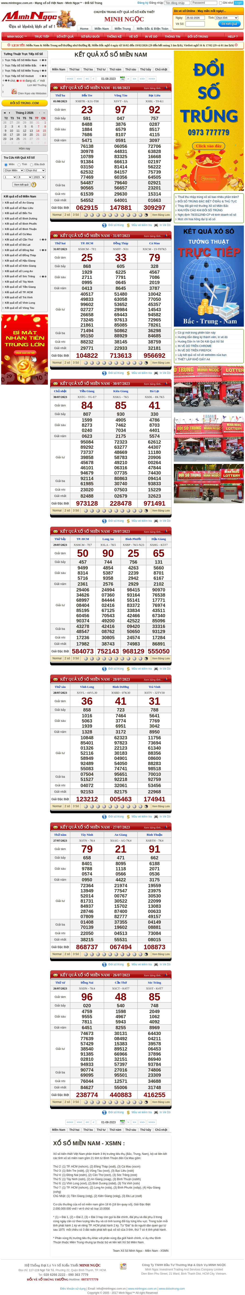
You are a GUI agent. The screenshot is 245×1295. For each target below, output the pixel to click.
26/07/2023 (121, 975)
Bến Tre (87, 95)
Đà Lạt (154, 391)
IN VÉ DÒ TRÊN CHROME (195, 346)
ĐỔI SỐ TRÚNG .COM (24, 103)
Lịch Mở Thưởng (36, 85)
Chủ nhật (60, 391)
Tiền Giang (87, 391)
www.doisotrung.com (172, 1288)
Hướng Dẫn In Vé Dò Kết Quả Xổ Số (201, 341)
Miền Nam (101, 28)
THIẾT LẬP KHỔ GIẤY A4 (194, 359)
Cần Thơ (121, 982)
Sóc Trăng (154, 982)
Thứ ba (60, 95)
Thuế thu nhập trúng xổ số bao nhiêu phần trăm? (208, 197)
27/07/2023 (121, 827)
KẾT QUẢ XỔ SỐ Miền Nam (85, 88)
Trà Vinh (154, 687)
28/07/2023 (121, 679)
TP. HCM (87, 243)
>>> (142, 78)
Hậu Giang (158, 539)
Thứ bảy (60, 539)
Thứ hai (60, 243)
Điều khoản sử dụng (73, 1288)
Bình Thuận (154, 834)
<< (87, 78)
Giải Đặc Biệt (60, 207)
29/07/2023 (121, 531)
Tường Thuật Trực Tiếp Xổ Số (23, 54)
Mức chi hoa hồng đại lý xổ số (196, 219)
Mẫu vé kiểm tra (139, 225)
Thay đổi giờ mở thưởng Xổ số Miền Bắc (203, 206)
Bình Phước (133, 539)
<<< (79, 78)
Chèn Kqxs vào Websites (28, 91)
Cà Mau (154, 243)
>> (134, 78)
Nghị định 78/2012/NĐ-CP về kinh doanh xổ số (207, 214)
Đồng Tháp (120, 243)
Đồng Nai (87, 982)
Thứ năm (60, 834)
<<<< (70, 78)
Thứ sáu (60, 687)
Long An (108, 539)
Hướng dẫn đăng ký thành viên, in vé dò (203, 337)
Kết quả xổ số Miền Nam (20, 196)
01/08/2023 (121, 88)
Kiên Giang (120, 391)
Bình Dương (120, 687)
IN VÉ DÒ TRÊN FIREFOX (194, 350)
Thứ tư (60, 982)
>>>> (151, 78)
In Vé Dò (162, 225)
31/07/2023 (121, 236)
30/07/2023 (121, 384)
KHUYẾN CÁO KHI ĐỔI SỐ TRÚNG (200, 210)
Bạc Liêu (154, 95)
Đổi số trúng (113, 225)
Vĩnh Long (87, 687)
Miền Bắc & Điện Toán (152, 28)
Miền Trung (123, 28)
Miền (9, 164)
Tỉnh (22, 164)
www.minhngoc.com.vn (142, 1288)
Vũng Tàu (120, 95)
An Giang (121, 834)
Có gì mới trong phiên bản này (196, 332)
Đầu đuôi (37, 164)
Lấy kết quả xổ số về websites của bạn (202, 355)
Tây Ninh (87, 834)
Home (84, 28)
